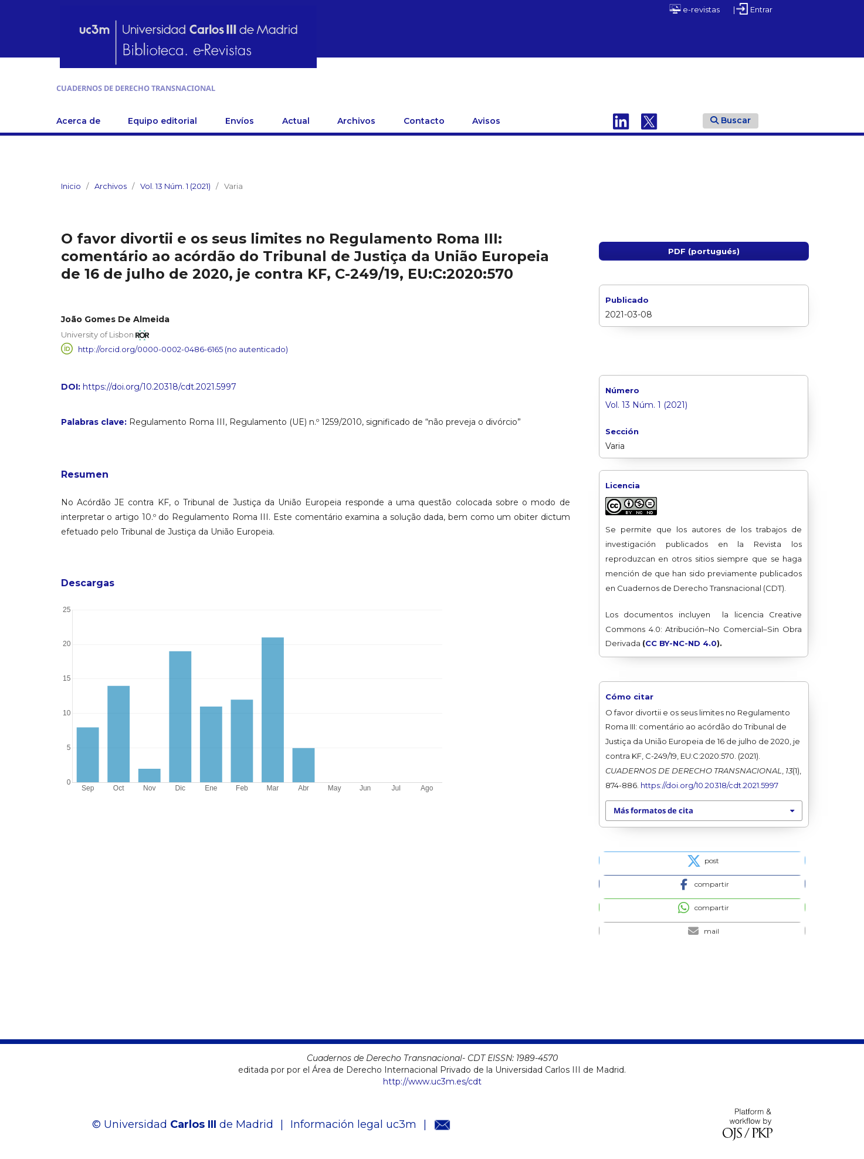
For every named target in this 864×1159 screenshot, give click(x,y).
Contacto (424, 118)
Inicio (71, 183)
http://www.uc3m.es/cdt (432, 1078)
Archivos (356, 118)
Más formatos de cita (653, 808)
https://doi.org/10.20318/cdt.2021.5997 (159, 384)
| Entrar (752, 9)
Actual (296, 118)
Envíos (239, 118)
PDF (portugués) (704, 248)
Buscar (730, 117)
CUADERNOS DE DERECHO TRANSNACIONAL (209, 86)
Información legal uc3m (353, 1122)
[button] (702, 857)
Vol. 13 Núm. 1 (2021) (175, 183)
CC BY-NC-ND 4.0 (681, 641)
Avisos (486, 118)
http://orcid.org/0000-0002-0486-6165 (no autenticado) (183, 346)
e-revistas (694, 9)
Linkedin (621, 118)
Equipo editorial (162, 118)
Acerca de (78, 118)
